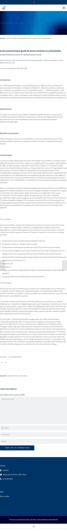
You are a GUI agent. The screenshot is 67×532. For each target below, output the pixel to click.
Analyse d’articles (13, 376)
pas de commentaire (14, 357)
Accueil (2, 38)
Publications (23, 376)
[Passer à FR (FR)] (34, 526)
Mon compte (4, 496)
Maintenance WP (53, 519)
